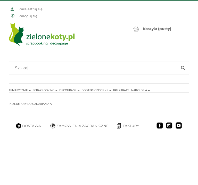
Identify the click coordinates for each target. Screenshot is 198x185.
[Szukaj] (183, 68)
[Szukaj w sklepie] (94, 68)
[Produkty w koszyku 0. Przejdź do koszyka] (157, 29)
